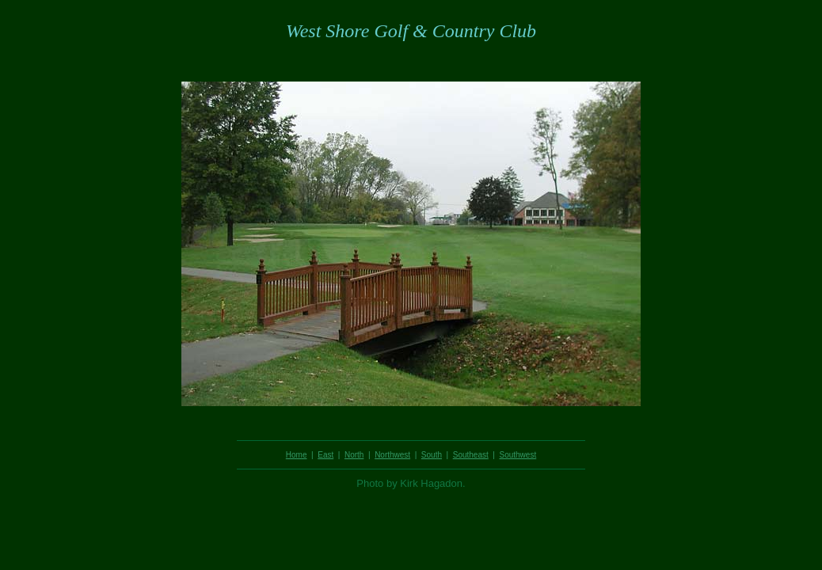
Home (296, 454)
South (431, 454)
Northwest (392, 454)
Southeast (471, 454)
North (353, 454)
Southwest (517, 454)
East (325, 454)
